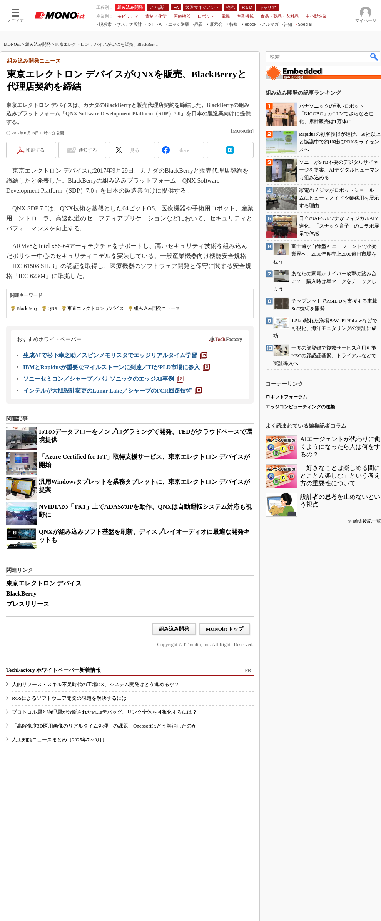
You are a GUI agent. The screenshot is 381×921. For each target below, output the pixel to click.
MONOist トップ (224, 629)
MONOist (12, 44)
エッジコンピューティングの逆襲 (300, 407)
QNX (53, 308)
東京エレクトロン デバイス (95, 308)
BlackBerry (27, 308)
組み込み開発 (38, 44)
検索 (374, 56)
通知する (88, 150)
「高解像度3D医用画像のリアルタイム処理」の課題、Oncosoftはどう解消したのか (104, 726)
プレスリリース (27, 604)
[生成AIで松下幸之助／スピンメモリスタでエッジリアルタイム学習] (115, 355)
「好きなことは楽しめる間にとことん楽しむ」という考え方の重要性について (340, 475)
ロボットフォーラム (286, 397)
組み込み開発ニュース (157, 308)
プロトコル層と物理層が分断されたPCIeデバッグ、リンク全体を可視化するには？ (104, 712)
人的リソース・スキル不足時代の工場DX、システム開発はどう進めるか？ (95, 684)
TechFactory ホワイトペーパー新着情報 (53, 670)
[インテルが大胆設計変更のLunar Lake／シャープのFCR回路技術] (112, 391)
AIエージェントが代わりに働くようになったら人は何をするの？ (340, 447)
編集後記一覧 (367, 521)
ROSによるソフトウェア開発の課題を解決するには (69, 698)
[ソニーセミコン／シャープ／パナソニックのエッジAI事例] (103, 379)
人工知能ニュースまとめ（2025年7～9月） (59, 740)
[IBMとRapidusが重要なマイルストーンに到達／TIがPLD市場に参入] (116, 367)
